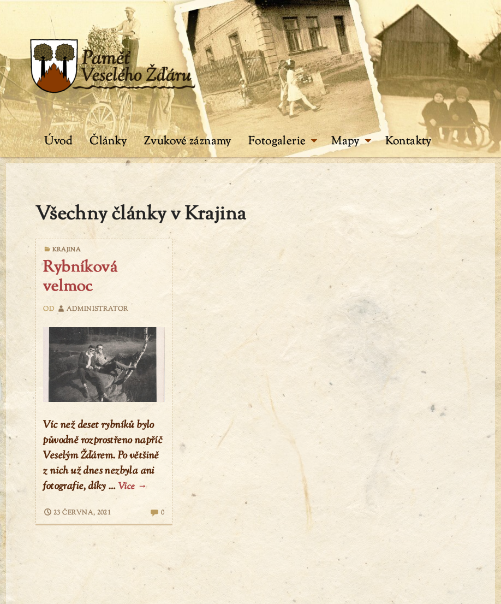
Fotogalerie (283, 141)
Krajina (66, 250)
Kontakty (408, 141)
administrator (92, 309)
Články (108, 141)
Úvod (58, 141)
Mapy (351, 141)
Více (132, 486)
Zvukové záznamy (187, 141)
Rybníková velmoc (80, 277)
